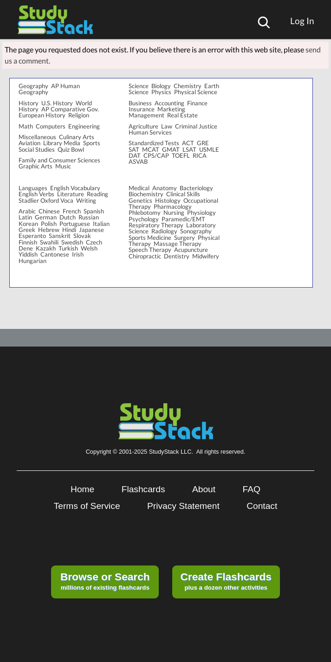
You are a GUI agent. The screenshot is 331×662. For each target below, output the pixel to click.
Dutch (67, 217)
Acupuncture (191, 249)
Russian (88, 217)
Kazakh (46, 248)
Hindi (69, 229)
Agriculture (143, 126)
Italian (101, 223)
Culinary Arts (76, 137)
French (72, 211)
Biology (161, 86)
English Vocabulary (75, 188)
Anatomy (164, 188)
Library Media (61, 143)
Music (63, 166)
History (29, 103)
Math (26, 126)
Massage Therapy (177, 243)
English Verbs (36, 194)
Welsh (89, 248)
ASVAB (138, 161)
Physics (161, 92)
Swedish (72, 242)
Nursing (173, 212)
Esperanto (32, 235)
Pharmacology (173, 206)
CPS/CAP (156, 155)
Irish (78, 254)
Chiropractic (145, 256)
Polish (49, 223)
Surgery (184, 237)
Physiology (201, 212)
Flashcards (143, 489)
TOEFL (181, 155)
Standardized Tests (154, 143)
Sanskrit (60, 235)
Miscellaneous (37, 137)
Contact (262, 506)
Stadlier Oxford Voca (46, 200)
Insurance (142, 109)
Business (140, 103)
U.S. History (57, 103)
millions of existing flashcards (105, 581)
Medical (139, 188)
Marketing (171, 109)
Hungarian (32, 260)
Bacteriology (196, 188)
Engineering (84, 126)
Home (82, 489)
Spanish (94, 211)
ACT (188, 143)
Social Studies (37, 149)
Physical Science (195, 92)
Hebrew (48, 229)
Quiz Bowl (71, 149)
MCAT (150, 149)
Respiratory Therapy (156, 225)
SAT (134, 149)
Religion (78, 115)
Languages (33, 188)
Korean (28, 223)
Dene (26, 248)
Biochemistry (146, 194)
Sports (91, 143)
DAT (135, 155)
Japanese (91, 229)
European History (42, 115)
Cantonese (54, 254)
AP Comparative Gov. (70, 109)
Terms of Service (87, 506)
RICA (200, 155)
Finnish (28, 242)
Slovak (82, 235)
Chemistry (187, 86)
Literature (70, 194)
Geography (33, 86)
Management (146, 115)
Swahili (49, 242)
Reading (97, 194)
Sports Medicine (150, 237)
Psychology (144, 219)
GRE (203, 143)
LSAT (189, 149)
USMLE (209, 149)
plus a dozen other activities (225, 581)
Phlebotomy (145, 212)
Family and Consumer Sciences (59, 160)
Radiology (164, 231)
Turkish (68, 248)
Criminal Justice (196, 126)
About (203, 489)
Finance (197, 103)
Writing (86, 200)
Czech (94, 242)
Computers (50, 126)
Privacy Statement (183, 506)
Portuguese (74, 223)
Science (139, 86)
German (46, 217)
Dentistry (176, 256)
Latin (25, 217)
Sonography (196, 231)
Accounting (169, 103)
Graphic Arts (35, 166)
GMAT (171, 149)
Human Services (150, 132)
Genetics (140, 200)
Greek (27, 229)
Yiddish (28, 254)
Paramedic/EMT (183, 219)
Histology (168, 200)
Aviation (29, 143)
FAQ (251, 489)
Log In (302, 20)
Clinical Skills (183, 194)
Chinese (49, 211)
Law (166, 126)
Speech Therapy (150, 249)
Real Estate (182, 115)
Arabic (27, 211)
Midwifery (205, 256)
